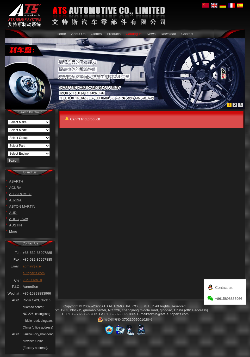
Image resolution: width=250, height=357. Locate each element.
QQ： (18, 280)
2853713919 (32, 280)
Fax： (18, 259)
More (13, 231)
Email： (17, 266)
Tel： (19, 253)
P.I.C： (17, 287)
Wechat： (15, 293)
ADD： (17, 300)
